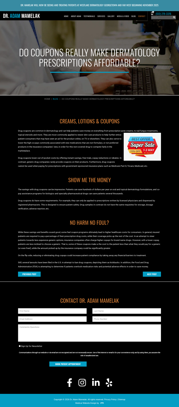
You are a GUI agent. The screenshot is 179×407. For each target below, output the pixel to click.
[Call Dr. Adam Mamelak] (163, 13)
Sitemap (121, 399)
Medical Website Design (85, 403)
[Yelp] (109, 382)
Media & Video (123, 16)
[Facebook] (69, 382)
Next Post (152, 274)
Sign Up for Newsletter (31, 346)
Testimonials (89, 16)
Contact (141, 16)
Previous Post (29, 274)
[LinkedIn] (96, 382)
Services (101, 16)
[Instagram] (82, 382)
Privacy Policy (110, 399)
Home (66, 16)
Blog (134, 16)
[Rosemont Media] (101, 403)
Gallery (111, 16)
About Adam (76, 16)
